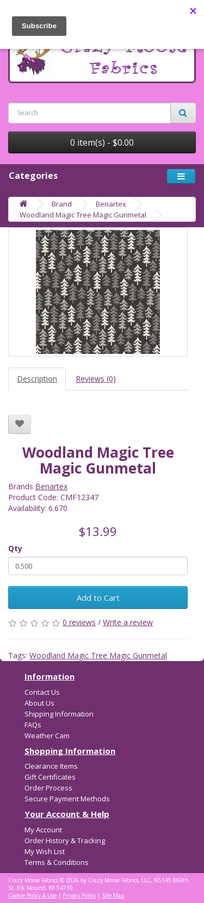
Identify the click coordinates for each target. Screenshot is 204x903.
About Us (39, 703)
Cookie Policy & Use (32, 895)
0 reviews (79, 622)
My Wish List (44, 851)
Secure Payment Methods (67, 799)
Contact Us (42, 692)
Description (37, 378)
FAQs (32, 725)
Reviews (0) (96, 378)
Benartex (111, 204)
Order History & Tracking (64, 840)
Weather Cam (47, 735)
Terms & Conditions (56, 862)
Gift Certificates (50, 777)
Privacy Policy (79, 895)
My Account (43, 830)
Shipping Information (59, 714)
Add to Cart (98, 597)
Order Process (48, 788)
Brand (62, 204)
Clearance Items (51, 766)
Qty (15, 548)
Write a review (128, 622)
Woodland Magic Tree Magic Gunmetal (83, 215)
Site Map (113, 895)
